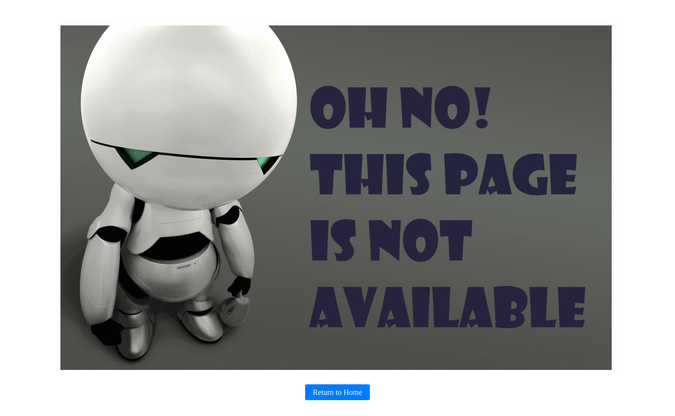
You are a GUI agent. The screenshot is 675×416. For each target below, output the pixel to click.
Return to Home (337, 392)
